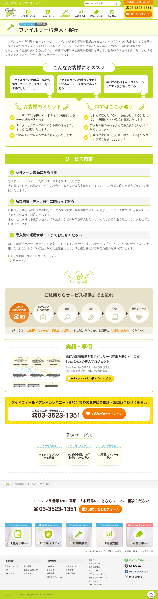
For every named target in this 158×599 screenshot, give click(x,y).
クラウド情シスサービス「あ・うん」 (33, 256)
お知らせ (92, 560)
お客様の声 (147, 551)
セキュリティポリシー (98, 578)
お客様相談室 (94, 567)
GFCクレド (9, 573)
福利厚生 (50, 573)
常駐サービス (18, 260)
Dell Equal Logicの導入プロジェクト (91, 378)
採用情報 (52, 561)
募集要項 (50, 570)
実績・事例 (132, 551)
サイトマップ (94, 581)
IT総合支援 (80, 13)
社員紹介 (27, 573)
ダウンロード (94, 571)
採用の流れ (70, 573)
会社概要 (27, 566)
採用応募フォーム (54, 577)
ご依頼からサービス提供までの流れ (48, 330)
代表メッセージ (11, 566)
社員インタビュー (73, 566)
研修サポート (96, 13)
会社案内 (112, 13)
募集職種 (69, 570)
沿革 (7, 570)
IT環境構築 (65, 13)
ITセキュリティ (48, 13)
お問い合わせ (120, 330)
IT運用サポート (28, 13)
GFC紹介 (50, 566)
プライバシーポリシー (98, 574)
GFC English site (95, 585)
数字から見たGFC (31, 570)
